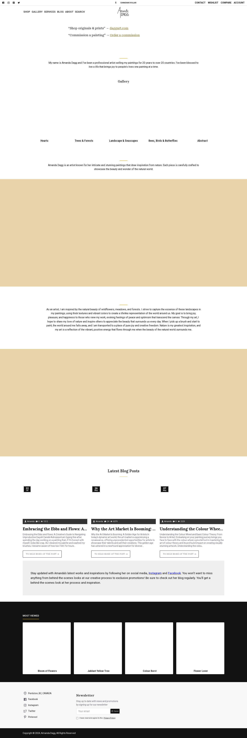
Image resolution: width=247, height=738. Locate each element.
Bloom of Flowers (47, 670)
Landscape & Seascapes (123, 140)
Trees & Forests (84, 140)
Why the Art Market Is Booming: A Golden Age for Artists (123, 528)
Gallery (123, 81)
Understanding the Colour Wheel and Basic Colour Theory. (192, 528)
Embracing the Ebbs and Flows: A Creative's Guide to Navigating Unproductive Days (55, 528)
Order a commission (125, 35)
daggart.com (119, 28)
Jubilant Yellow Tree (98, 670)
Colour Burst (150, 670)
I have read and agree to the (96, 718)
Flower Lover (201, 670)
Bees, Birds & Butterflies (163, 140)
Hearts (44, 140)
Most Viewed (31, 615)
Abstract (202, 140)
